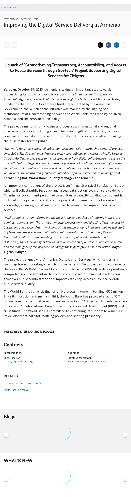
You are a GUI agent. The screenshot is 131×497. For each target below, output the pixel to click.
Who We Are (10, 7)
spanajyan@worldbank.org (18, 361)
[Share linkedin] (116, 44)
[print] (14, 44)
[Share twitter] (100, 45)
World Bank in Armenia (16, 389)
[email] (6, 44)
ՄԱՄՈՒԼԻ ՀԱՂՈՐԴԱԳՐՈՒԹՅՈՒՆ (23, 383)
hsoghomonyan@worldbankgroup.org (87, 361)
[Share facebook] (108, 44)
